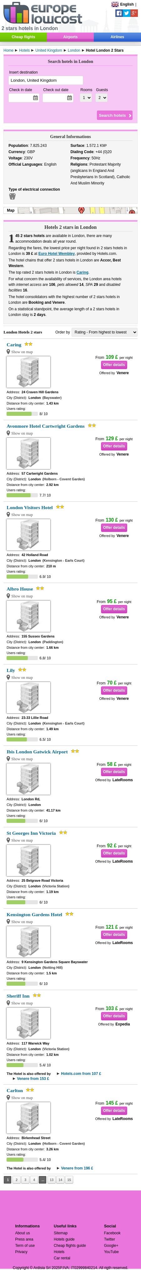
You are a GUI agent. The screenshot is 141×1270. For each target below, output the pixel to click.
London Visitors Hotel (30, 507)
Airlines (117, 37)
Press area (24, 1239)
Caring (82, 272)
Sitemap (61, 1233)
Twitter (109, 1239)
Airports (70, 37)
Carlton (15, 1090)
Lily (11, 670)
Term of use (25, 1245)
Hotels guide (64, 1239)
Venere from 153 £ (33, 1078)
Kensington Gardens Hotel (34, 914)
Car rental (62, 1258)
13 (51, 1180)
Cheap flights (23, 37)
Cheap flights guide (70, 1245)
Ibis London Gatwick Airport (37, 751)
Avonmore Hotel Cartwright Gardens (45, 426)
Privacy (21, 1252)
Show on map (22, 352)
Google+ (111, 1245)
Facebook (112, 1233)
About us (22, 1233)
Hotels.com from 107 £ (81, 1073)
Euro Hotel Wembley (56, 253)
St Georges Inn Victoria (31, 833)
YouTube (111, 1252)
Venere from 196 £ (77, 1168)
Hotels (59, 1252)
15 (69, 1180)
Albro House (20, 588)
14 (60, 1180)
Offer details (114, 365)
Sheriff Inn (18, 996)
